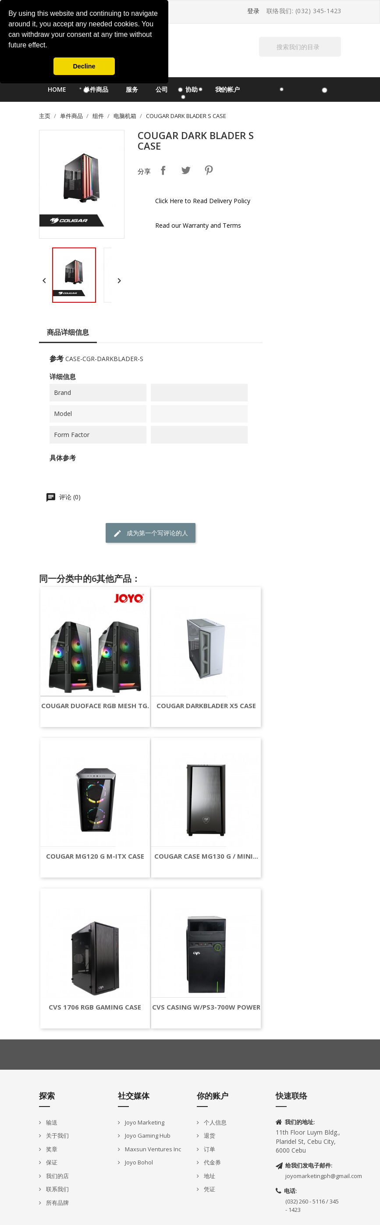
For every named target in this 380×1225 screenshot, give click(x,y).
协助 (191, 89)
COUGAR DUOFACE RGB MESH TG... (97, 705)
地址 (208, 1176)
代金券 (211, 1162)
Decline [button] (84, 66)
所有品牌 (57, 1203)
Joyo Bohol (138, 1162)
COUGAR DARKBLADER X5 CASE (206, 705)
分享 (163, 170)
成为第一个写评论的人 (150, 533)
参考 (57, 358)
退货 (208, 1135)
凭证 (208, 1189)
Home (57, 89)
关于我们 (57, 1135)
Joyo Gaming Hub (147, 1135)
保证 (51, 1162)
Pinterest (208, 170)
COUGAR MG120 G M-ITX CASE (95, 856)
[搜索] (300, 47)
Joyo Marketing (144, 1122)
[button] (50, 46)
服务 (132, 89)
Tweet (186, 170)
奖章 (51, 1149)
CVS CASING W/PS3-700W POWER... (209, 1007)
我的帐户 (227, 89)
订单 (208, 1149)
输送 (51, 1122)
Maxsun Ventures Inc (152, 1149)
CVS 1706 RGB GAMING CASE (95, 1007)
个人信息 (214, 1122)
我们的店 (57, 1176)
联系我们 (57, 1189)
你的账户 (212, 1095)
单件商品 (96, 89)
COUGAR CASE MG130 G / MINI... (206, 856)
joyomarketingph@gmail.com (323, 1176)
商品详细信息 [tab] (68, 332)
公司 (162, 89)
